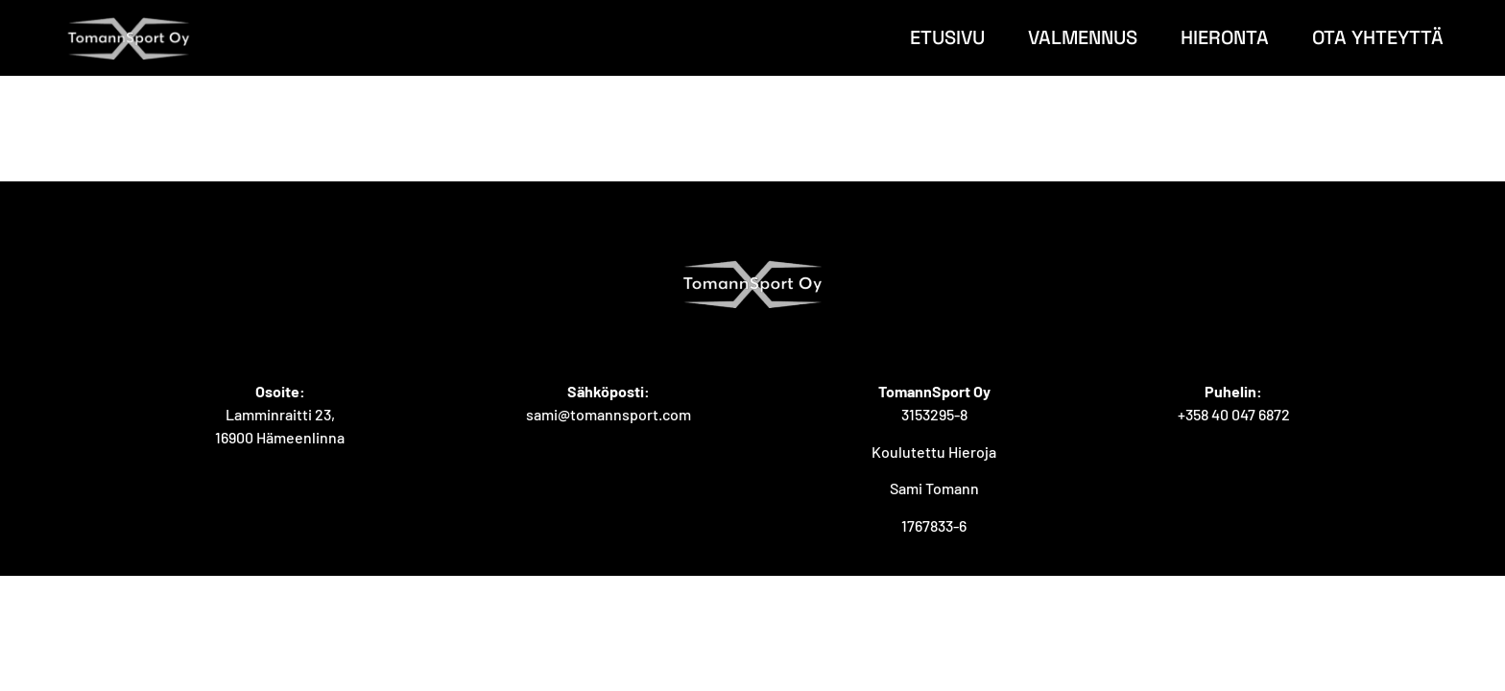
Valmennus (1082, 37)
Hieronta (1225, 37)
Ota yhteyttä (1378, 37)
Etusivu (947, 37)
